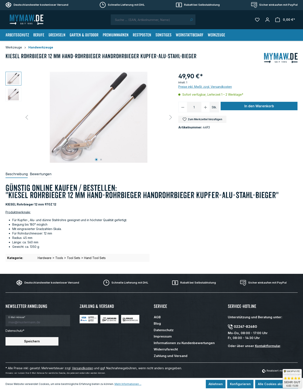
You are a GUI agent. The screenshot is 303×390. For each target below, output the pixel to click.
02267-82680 (245, 326)
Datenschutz (164, 330)
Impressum (163, 336)
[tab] (17, 174)
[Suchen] (191, 19)
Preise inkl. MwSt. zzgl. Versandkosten (205, 86)
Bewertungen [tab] (40, 174)
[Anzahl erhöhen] (205, 107)
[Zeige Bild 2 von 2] (101, 159)
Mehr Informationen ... (128, 384)
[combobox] (149, 19)
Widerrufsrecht (166, 349)
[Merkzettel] (257, 19)
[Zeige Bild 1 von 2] (96, 159)
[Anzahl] (194, 107)
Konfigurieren (240, 384)
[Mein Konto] (267, 19)
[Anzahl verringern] (182, 107)
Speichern (32, 341)
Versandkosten (82, 368)
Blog (157, 323)
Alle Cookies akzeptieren (276, 384)
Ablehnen (216, 384)
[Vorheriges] (27, 117)
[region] (89, 117)
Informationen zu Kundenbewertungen (184, 343)
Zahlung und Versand (170, 356)
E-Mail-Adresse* (16, 317)
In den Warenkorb (259, 106)
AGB (157, 317)
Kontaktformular (267, 346)
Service (160, 306)
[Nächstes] (170, 117)
